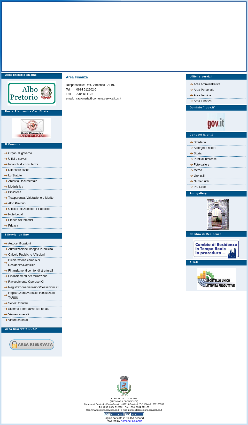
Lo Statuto (15, 175)
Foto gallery (201, 164)
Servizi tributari (18, 303)
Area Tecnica (202, 95)
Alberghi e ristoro (205, 148)
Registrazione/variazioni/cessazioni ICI (33, 287)
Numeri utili (201, 181)
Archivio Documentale (22, 181)
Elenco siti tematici (20, 220)
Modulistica (15, 186)
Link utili (199, 175)
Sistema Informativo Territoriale (28, 309)
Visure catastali (18, 320)
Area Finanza (202, 101)
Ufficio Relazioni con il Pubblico (29, 209)
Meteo (198, 170)
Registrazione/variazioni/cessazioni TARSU (31, 295)
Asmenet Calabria (131, 420)
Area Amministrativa (207, 84)
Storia (198, 153)
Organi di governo (20, 153)
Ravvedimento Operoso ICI (26, 281)
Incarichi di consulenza (23, 164)
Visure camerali (18, 314)
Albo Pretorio (16, 203)
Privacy (13, 225)
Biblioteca (14, 192)
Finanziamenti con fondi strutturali (30, 270)
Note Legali (15, 214)
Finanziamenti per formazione (27, 276)
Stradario (200, 142)
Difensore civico (18, 170)
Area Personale (204, 89)
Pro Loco (200, 187)
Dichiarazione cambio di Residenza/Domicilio (24, 262)
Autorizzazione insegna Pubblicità (30, 249)
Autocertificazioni (19, 243)
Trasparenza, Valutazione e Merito (31, 197)
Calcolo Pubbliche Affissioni (26, 254)
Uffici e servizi (17, 158)
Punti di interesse (205, 159)
